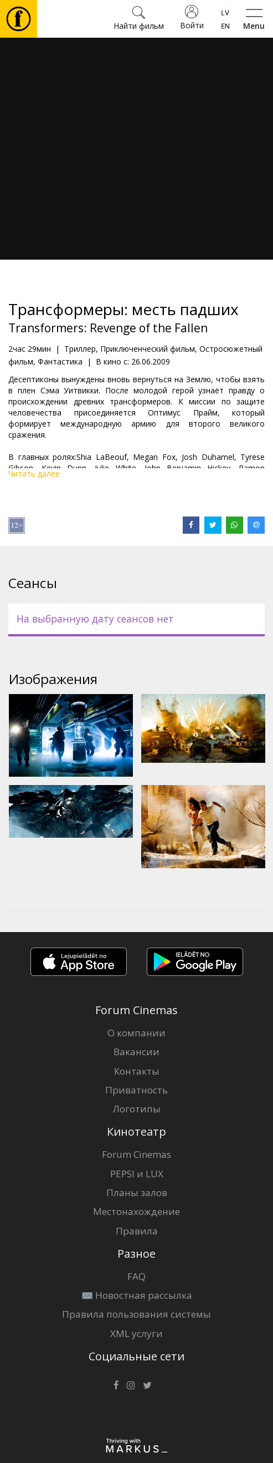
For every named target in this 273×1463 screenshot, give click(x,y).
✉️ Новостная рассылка (136, 1295)
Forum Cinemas (136, 1154)
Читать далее (34, 473)
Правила (137, 1230)
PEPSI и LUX (136, 1173)
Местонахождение (136, 1211)
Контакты (136, 1071)
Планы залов (136, 1192)
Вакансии (136, 1051)
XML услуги (136, 1333)
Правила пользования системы (136, 1314)
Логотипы (137, 1108)
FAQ (136, 1276)
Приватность (136, 1090)
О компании (136, 1032)
